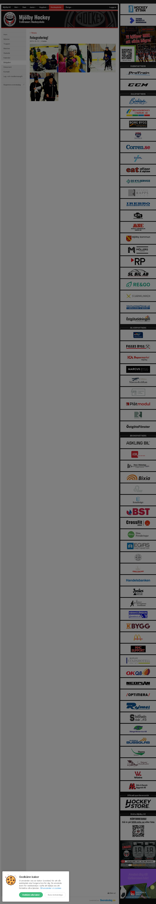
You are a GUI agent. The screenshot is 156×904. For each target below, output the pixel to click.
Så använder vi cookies (50, 888)
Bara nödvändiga (55, 895)
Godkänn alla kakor (31, 895)
